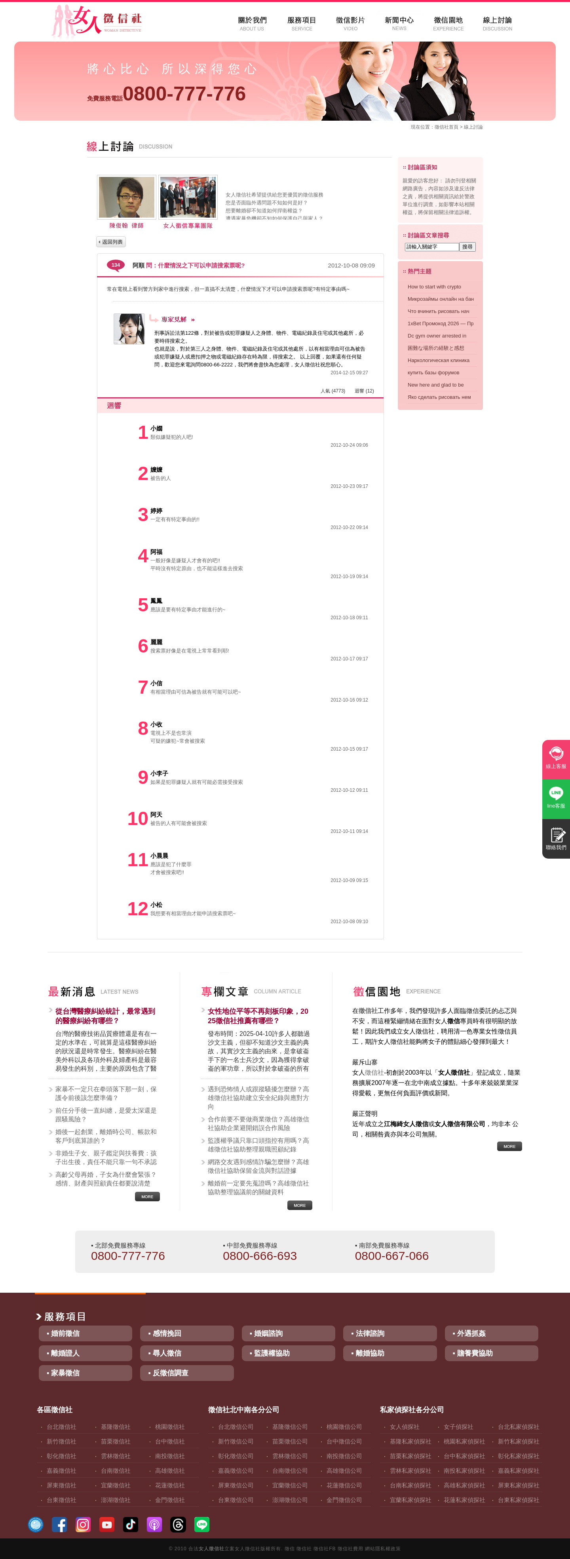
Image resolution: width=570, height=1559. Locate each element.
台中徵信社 (170, 1441)
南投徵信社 (170, 1456)
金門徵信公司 (344, 1499)
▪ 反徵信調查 (168, 1373)
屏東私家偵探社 (519, 1485)
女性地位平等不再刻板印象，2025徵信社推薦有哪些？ (258, 1016)
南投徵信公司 (344, 1456)
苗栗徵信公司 (290, 1441)
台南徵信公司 (290, 1470)
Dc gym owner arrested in (437, 336)
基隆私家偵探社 (410, 1441)
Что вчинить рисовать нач (438, 311)
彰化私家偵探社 (519, 1456)
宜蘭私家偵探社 (410, 1499)
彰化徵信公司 (236, 1456)
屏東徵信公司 (236, 1485)
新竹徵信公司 (236, 1441)
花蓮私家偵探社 (464, 1499)
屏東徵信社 (61, 1485)
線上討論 (473, 127)
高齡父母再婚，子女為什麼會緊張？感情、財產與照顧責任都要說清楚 (106, 1179)
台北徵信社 (61, 1426)
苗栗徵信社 (116, 1441)
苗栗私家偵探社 (410, 1456)
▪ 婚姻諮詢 (266, 1333)
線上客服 (556, 766)
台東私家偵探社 (519, 1499)
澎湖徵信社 (116, 1499)
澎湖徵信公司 (290, 1499)
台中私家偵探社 (464, 1456)
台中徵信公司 (344, 1441)
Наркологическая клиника (438, 360)
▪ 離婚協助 (367, 1353)
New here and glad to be (436, 385)
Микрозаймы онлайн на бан (441, 299)
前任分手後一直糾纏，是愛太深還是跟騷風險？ (106, 1115)
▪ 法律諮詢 (367, 1333)
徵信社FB (325, 1548)
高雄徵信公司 (344, 1470)
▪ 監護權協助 (270, 1353)
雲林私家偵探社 (410, 1470)
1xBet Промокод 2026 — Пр (441, 323)
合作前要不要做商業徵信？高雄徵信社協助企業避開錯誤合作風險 (258, 1123)
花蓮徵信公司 (344, 1485)
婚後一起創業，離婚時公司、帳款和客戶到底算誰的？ (106, 1136)
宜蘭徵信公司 (290, 1485)
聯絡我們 (556, 847)
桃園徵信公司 (344, 1426)
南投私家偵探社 (464, 1470)
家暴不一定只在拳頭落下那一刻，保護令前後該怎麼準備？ (106, 1093)
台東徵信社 (61, 1499)
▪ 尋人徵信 (164, 1353)
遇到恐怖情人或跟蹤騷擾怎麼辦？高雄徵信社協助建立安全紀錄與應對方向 (258, 1098)
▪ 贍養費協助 (473, 1353)
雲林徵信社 (116, 1456)
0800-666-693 (260, 1255)
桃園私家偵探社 (464, 1441)
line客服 (556, 806)
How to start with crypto (434, 287)
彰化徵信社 (61, 1456)
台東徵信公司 (236, 1499)
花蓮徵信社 (170, 1485)
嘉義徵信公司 (236, 1470)
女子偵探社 (458, 1426)
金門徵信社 (170, 1499)
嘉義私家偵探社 (519, 1470)
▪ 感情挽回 (164, 1333)
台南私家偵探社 (410, 1485)
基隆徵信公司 (290, 1426)
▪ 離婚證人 (63, 1353)
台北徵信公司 (236, 1426)
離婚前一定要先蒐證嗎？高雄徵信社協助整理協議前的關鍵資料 (258, 1187)
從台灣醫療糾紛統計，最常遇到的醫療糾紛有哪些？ (105, 1016)
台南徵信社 (116, 1470)
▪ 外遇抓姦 (469, 1333)
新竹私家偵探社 (519, 1441)
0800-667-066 (392, 1255)
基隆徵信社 (116, 1426)
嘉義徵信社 (61, 1470)
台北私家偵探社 (519, 1426)
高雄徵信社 (170, 1470)
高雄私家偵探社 (464, 1485)
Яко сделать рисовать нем (439, 397)
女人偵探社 (405, 1426)
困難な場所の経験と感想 (436, 348)
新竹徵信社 (61, 1441)
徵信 (290, 1548)
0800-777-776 (166, 94)
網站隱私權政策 (383, 1548)
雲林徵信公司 (290, 1456)
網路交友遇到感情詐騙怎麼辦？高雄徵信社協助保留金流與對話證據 (258, 1166)
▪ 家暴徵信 (63, 1373)
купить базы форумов (434, 373)
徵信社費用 (350, 1548)
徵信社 (442, 127)
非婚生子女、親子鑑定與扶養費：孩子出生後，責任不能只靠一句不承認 (106, 1157)
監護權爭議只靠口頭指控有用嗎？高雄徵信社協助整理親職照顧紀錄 (258, 1145)
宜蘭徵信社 (116, 1485)
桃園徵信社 (170, 1426)
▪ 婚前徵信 (63, 1333)
